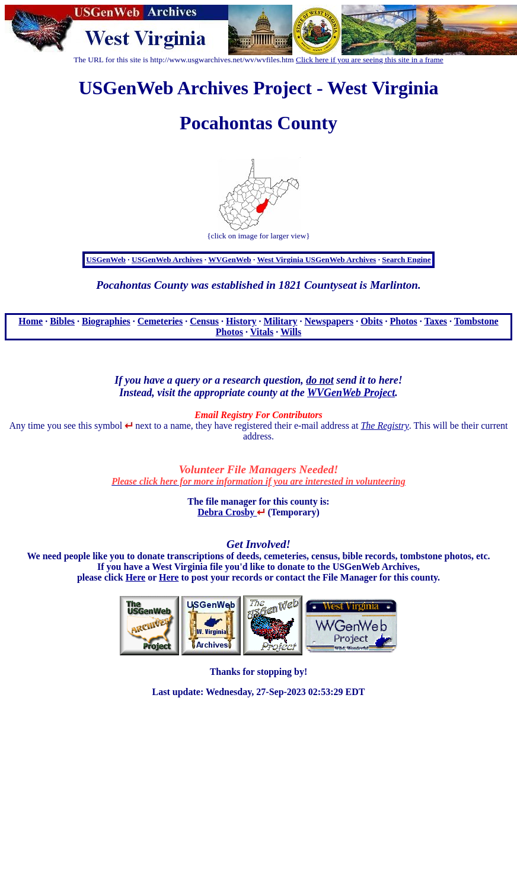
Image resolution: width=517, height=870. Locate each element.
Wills (290, 332)
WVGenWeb (229, 259)
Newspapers (328, 321)
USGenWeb (106, 259)
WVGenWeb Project (351, 393)
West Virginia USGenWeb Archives (316, 259)
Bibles (62, 321)
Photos (403, 321)
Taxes (435, 321)
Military (281, 321)
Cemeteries (160, 321)
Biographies (106, 321)
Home (30, 321)
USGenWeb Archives (167, 259)
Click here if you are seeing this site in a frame (369, 59)
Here (135, 577)
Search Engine (406, 259)
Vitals (261, 332)
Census (204, 321)
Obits (371, 321)
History (241, 321)
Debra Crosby (231, 512)
